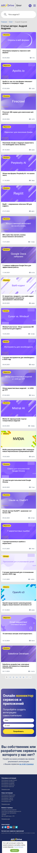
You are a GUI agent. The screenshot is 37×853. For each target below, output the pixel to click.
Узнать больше (18, 847)
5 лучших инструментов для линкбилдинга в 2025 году (18, 358)
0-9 (34, 833)
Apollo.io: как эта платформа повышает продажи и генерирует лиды (17, 82)
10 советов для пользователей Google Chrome (16, 481)
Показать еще (5, 789)
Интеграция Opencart (7, 786)
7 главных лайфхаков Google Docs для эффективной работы (16, 266)
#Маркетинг (6, 65)
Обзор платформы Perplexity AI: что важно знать (18, 174)
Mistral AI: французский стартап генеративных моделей (14, 420)
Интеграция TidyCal (7, 798)
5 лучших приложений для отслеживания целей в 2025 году (18, 573)
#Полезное (6, 35)
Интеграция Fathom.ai (7, 796)
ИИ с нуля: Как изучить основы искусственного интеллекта (14, 236)
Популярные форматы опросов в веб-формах (16, 52)
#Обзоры (5, 311)
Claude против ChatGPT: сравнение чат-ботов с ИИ (17, 512)
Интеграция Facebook (7, 783)
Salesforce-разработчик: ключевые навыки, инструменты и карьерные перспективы (15, 666)
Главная (4, 22)
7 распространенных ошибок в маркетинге (13, 542)
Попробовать (18, 731)
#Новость (6, 433)
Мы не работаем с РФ (7, 816)
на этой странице (26, 764)
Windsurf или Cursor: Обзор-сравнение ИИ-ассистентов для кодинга (18, 328)
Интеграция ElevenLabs (8, 795)
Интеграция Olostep (7, 799)
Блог (19, 5)
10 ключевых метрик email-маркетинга (17, 634)
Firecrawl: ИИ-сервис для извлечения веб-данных (18, 113)
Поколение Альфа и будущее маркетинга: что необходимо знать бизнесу (18, 144)
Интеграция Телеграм (8, 782)
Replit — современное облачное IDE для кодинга (17, 205)
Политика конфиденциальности (11, 811)
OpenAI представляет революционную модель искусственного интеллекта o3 (16, 604)
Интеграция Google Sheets (9, 780)
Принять (14, 850)
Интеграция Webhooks (8, 785)
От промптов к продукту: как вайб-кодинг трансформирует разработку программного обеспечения (18, 298)
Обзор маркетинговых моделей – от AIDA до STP (18, 389)
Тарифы (3, 814)
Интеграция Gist (6, 801)
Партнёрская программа (8, 813)
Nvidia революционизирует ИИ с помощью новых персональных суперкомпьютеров (18, 450)
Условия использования (8, 810)
